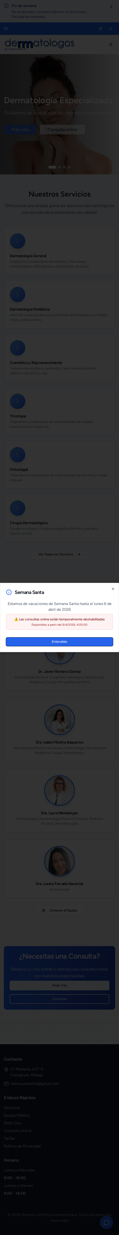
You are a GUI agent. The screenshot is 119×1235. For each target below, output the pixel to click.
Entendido (59, 642)
